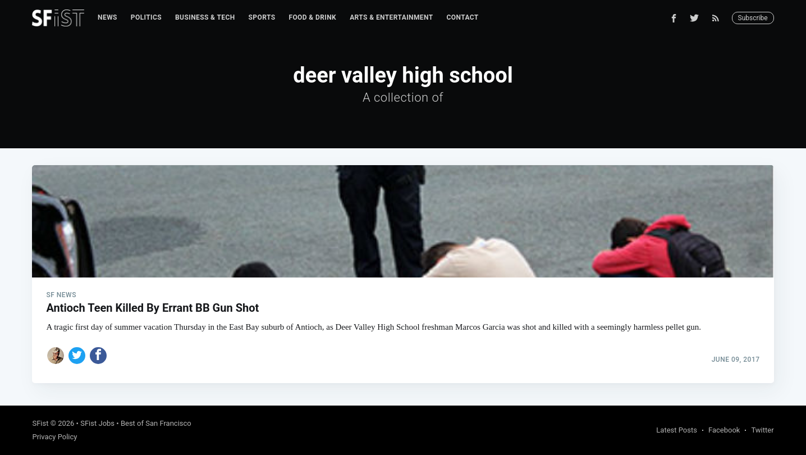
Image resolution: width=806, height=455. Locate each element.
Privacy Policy (54, 437)
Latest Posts (676, 430)
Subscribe (753, 18)
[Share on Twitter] (76, 355)
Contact (463, 17)
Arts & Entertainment (391, 17)
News (107, 17)
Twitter (762, 430)
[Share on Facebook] (98, 355)
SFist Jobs (97, 423)
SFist (40, 423)
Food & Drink (312, 17)
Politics (146, 17)
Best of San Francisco (156, 423)
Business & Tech (205, 17)
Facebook (724, 430)
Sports (262, 17)
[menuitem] (107, 18)
